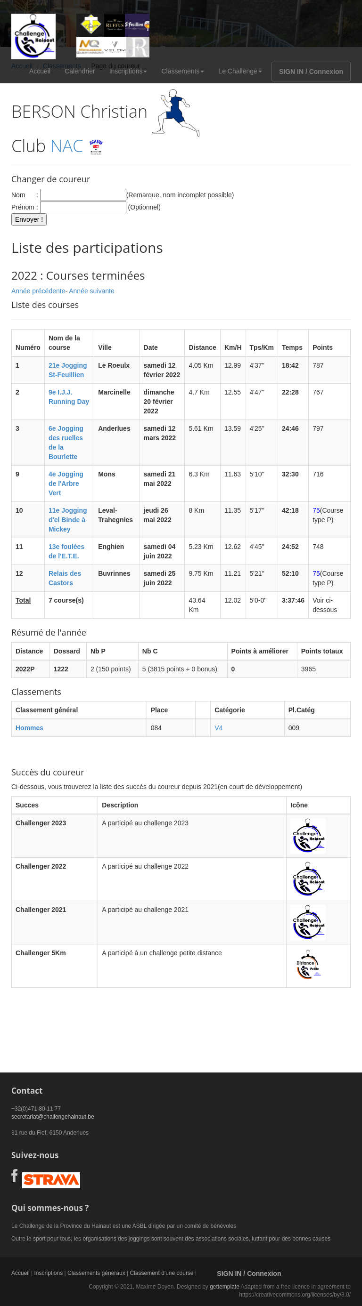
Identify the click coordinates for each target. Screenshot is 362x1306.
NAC (66, 145)
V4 (218, 728)
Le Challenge (240, 71)
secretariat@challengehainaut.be (52, 1116)
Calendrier (80, 71)
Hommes (29, 728)
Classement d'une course (162, 1273)
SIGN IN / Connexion (311, 71)
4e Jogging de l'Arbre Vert (66, 483)
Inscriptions (128, 71)
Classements (182, 71)
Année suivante (92, 291)
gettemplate (224, 1286)
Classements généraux (96, 1273)
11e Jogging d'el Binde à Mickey (68, 520)
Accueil (39, 71)
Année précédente (38, 291)
